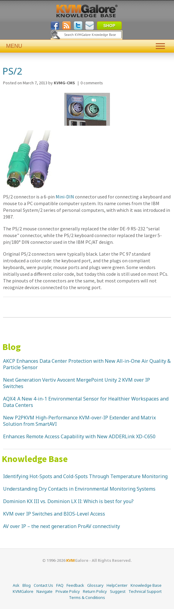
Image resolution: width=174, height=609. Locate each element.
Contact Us (43, 585)
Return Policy (95, 591)
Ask (16, 585)
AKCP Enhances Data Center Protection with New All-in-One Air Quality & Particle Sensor (87, 364)
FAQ (59, 585)
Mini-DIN (65, 197)
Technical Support (145, 591)
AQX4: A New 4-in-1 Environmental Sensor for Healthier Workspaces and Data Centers (86, 401)
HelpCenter (117, 585)
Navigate (44, 591)
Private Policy (68, 591)
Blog (11, 346)
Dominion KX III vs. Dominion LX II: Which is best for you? (68, 501)
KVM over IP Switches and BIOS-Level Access (54, 514)
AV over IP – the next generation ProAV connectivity (61, 526)
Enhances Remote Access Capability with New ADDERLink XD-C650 (79, 436)
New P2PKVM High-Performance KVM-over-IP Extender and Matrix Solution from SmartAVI (79, 420)
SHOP (109, 25)
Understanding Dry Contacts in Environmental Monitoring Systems (79, 489)
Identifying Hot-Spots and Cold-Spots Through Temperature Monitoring (85, 476)
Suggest (117, 591)
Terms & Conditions (87, 597)
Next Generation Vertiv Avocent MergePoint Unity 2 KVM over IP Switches (76, 383)
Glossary (95, 585)
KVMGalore (23, 591)
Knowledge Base (35, 458)
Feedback (75, 585)
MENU (87, 46)
